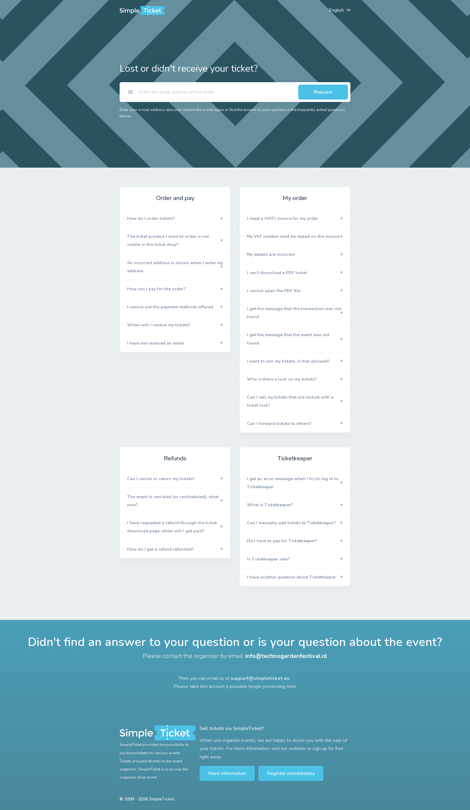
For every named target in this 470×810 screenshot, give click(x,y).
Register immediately (291, 773)
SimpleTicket (161, 799)
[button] (175, 219)
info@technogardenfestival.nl (286, 656)
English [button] (336, 10)
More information (227, 773)
